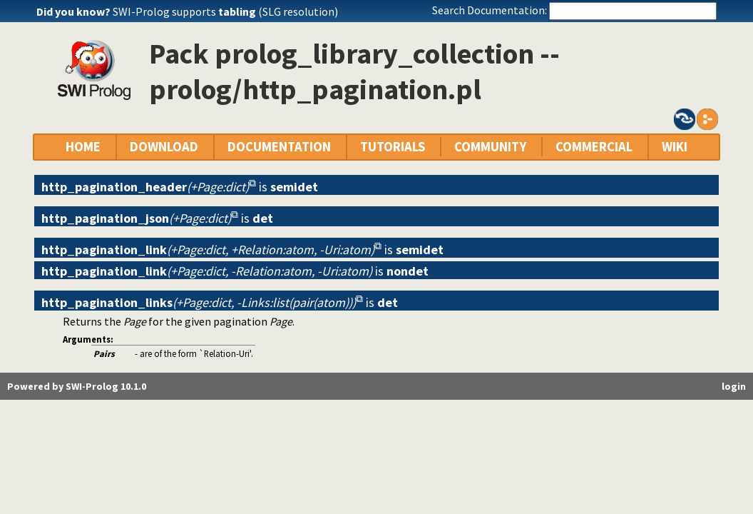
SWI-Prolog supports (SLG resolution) (225, 11)
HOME (83, 146)
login (734, 386)
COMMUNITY (490, 146)
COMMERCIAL (593, 146)
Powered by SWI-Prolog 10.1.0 (76, 386)
